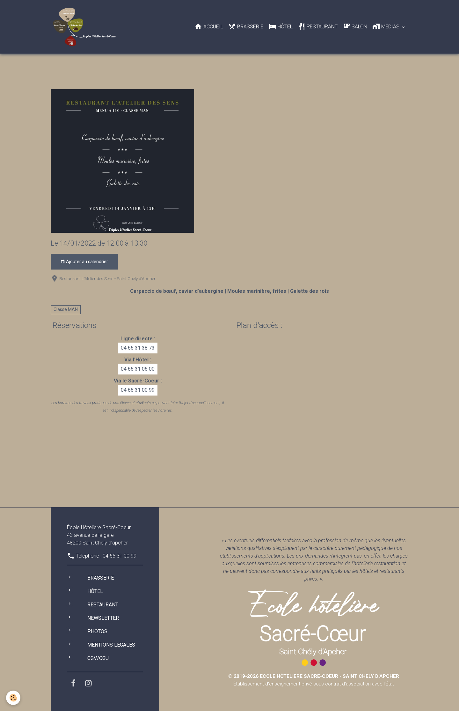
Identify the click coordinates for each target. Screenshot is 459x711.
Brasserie (246, 26)
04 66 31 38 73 (138, 348)
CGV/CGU (98, 658)
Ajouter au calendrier (84, 262)
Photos (97, 631)
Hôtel (281, 26)
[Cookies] (13, 698)
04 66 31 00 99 (138, 390)
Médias (386, 26)
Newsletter (103, 618)
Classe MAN (66, 309)
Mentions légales (111, 645)
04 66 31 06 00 (138, 369)
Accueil (208, 26)
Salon (355, 26)
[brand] (86, 27)
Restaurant (318, 26)
